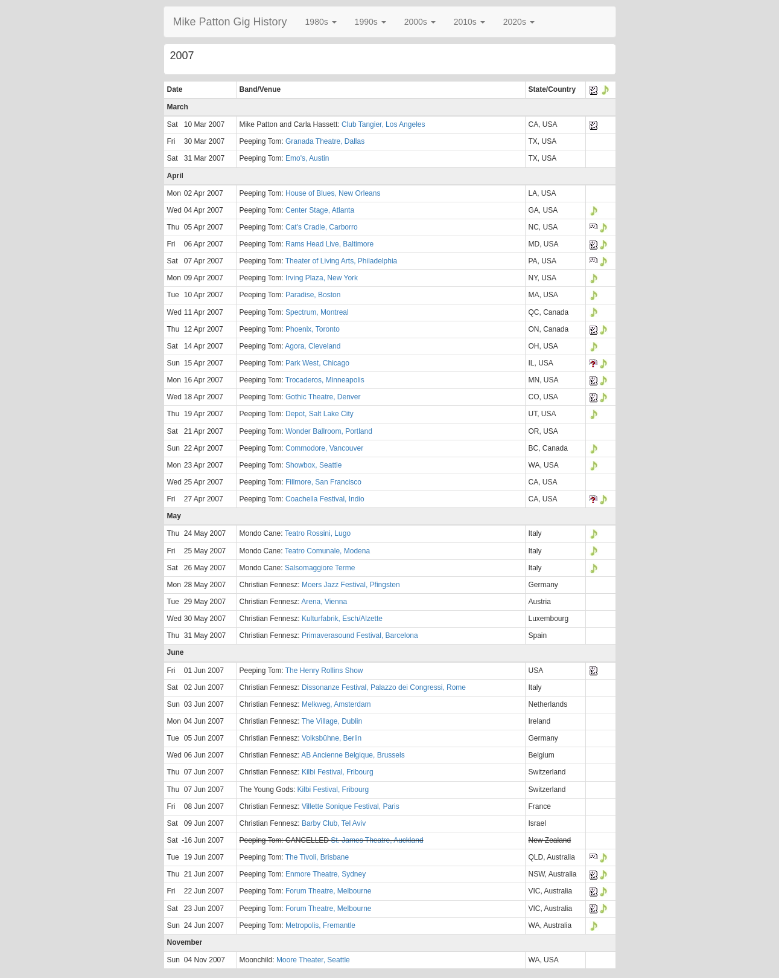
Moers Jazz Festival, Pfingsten (351, 585)
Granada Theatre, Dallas (324, 141)
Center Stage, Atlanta (319, 210)
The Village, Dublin (332, 721)
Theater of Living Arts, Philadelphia (341, 261)
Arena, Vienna (324, 601)
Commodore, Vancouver (324, 448)
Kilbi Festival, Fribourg (338, 772)
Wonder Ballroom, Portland (328, 431)
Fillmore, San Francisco (323, 482)
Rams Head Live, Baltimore (329, 244)
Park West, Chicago (317, 363)
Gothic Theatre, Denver (323, 397)
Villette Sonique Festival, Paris (350, 806)
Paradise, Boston (312, 295)
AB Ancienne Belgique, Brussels (352, 755)
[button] (321, 22)
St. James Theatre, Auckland (377, 840)
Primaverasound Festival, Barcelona (360, 635)
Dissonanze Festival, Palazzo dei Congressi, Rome (384, 687)
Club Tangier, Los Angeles (383, 124)
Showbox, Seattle (313, 465)
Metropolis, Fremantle (320, 925)
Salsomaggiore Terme (320, 568)
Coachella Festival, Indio (324, 499)
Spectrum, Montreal (317, 312)
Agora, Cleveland (312, 346)
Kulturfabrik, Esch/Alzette (342, 618)
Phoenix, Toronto (312, 329)
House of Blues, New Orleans (332, 193)
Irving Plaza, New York (321, 278)
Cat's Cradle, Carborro (321, 227)
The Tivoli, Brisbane (317, 857)
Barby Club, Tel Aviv (334, 823)
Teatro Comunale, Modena (327, 551)
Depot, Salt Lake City (319, 414)
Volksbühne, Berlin (331, 738)
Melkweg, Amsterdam (336, 704)
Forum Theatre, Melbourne (328, 891)
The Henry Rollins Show (324, 670)
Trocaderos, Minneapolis (324, 380)
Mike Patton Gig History (230, 22)
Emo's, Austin (307, 158)
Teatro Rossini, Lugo (318, 533)
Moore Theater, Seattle (313, 960)
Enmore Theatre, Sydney (325, 874)
